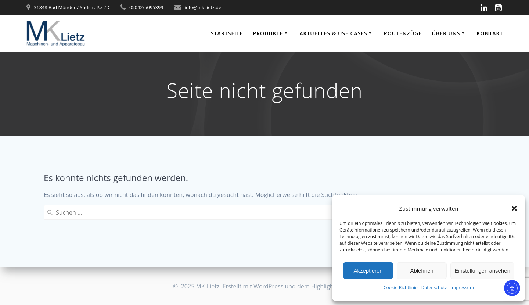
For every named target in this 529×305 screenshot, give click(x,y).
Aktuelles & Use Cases (333, 33)
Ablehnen (421, 271)
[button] (514, 208)
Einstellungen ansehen (482, 271)
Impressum (462, 287)
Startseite (227, 33)
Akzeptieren (367, 271)
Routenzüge (403, 33)
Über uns (446, 33)
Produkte (268, 33)
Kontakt (489, 33)
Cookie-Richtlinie (401, 287)
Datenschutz (434, 287)
